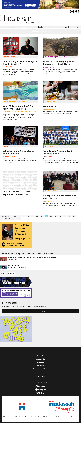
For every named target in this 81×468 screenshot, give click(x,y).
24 (56, 216)
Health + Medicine (51, 191)
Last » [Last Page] (18, 218)
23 (51, 216)
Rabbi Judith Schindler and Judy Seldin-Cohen (20, 111)
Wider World (50, 57)
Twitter (40, 393)
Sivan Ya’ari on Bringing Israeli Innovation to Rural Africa (59, 62)
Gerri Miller (49, 156)
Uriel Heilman (50, 67)
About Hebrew (50, 101)
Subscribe (40, 27)
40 (69, 216)
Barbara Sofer (49, 201)
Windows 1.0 (49, 106)
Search (66, 27)
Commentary (20, 101)
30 (64, 216)
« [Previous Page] (19, 216)
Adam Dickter (9, 67)
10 (28, 216)
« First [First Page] (14, 216)
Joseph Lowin (50, 109)
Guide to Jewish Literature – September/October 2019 (17, 193)
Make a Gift (40, 377)
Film (51, 146)
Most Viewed (4, 273)
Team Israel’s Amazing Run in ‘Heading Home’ (58, 152)
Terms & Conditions (40, 369)
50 (74, 216)
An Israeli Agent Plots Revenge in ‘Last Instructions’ (20, 62)
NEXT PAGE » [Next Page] (9, 218)
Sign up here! (40, 311)
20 (37, 216)
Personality (60, 57)
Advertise (40, 366)
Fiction (13, 57)
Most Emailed (11, 273)
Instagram (40, 389)
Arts (6, 146)
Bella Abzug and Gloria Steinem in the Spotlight (19, 152)
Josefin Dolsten (10, 156)
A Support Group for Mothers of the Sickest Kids (59, 197)
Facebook (40, 386)
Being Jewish (9, 101)
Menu (13, 27)
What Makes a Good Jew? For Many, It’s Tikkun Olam (18, 107)
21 (42, 216)
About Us (40, 356)
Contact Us (40, 359)
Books (6, 57)
